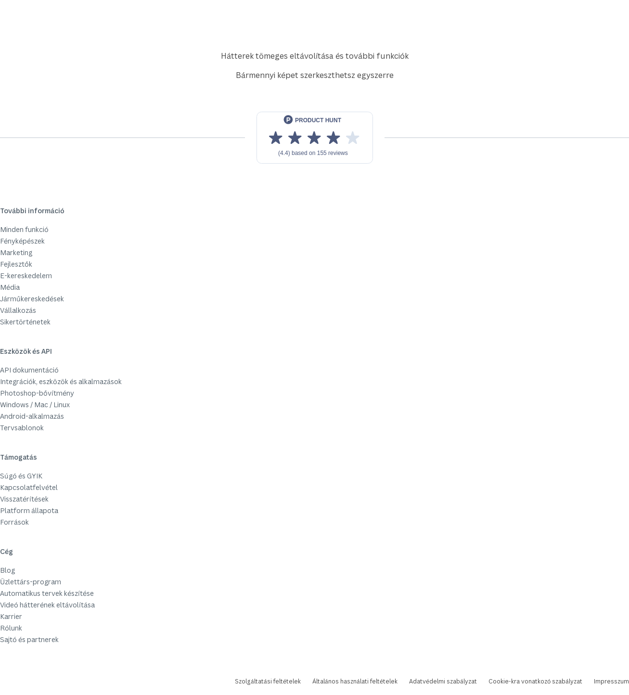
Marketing (16, 252)
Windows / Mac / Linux (35, 404)
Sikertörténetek (25, 321)
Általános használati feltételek (355, 681)
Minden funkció (24, 229)
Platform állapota (29, 510)
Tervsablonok (22, 427)
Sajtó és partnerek (29, 639)
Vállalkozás (18, 310)
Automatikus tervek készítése (47, 593)
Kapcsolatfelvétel (29, 487)
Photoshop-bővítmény (37, 393)
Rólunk (11, 627)
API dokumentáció (29, 369)
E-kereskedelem (26, 275)
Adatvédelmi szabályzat (443, 681)
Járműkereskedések (32, 298)
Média (10, 287)
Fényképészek (22, 240)
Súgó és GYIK (21, 475)
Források (14, 522)
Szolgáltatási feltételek (268, 681)
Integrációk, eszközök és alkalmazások (61, 381)
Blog (7, 570)
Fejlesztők (16, 264)
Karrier (11, 616)
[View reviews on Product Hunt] (315, 138)
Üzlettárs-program (30, 581)
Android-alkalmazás (32, 416)
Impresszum (611, 681)
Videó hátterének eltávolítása (47, 604)
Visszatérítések (24, 498)
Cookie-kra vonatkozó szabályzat (535, 681)
